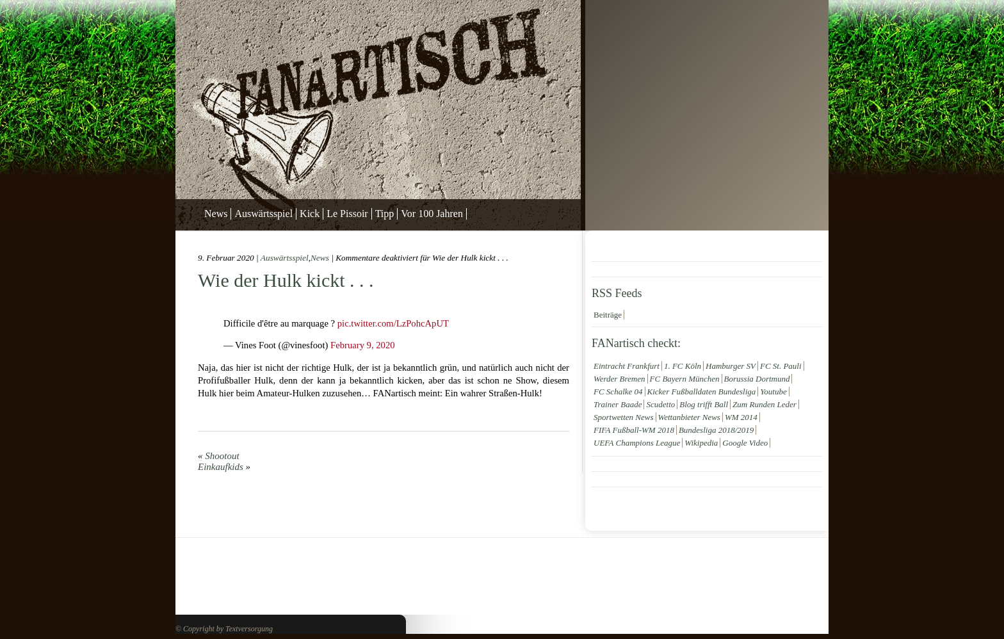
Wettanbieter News (689, 417)
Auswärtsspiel (263, 213)
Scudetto (660, 404)
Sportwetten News (624, 417)
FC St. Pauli (781, 366)
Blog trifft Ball (703, 404)
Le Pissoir (347, 213)
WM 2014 (741, 417)
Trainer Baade (618, 404)
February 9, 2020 (362, 345)
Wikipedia (701, 443)
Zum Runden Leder (765, 404)
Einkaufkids (220, 467)
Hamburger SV (731, 366)
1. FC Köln (682, 366)
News (215, 213)
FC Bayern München (685, 379)
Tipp (384, 213)
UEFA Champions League (637, 443)
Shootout (222, 456)
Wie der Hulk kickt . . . (286, 280)
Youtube (773, 391)
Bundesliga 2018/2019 (716, 430)
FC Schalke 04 (618, 391)
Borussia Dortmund (757, 379)
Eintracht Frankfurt (627, 366)
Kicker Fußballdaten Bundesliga (701, 391)
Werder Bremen (619, 379)
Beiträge (608, 315)
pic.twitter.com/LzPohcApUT (393, 323)
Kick (310, 213)
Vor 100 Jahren (432, 213)
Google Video (745, 443)
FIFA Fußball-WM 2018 (634, 430)
